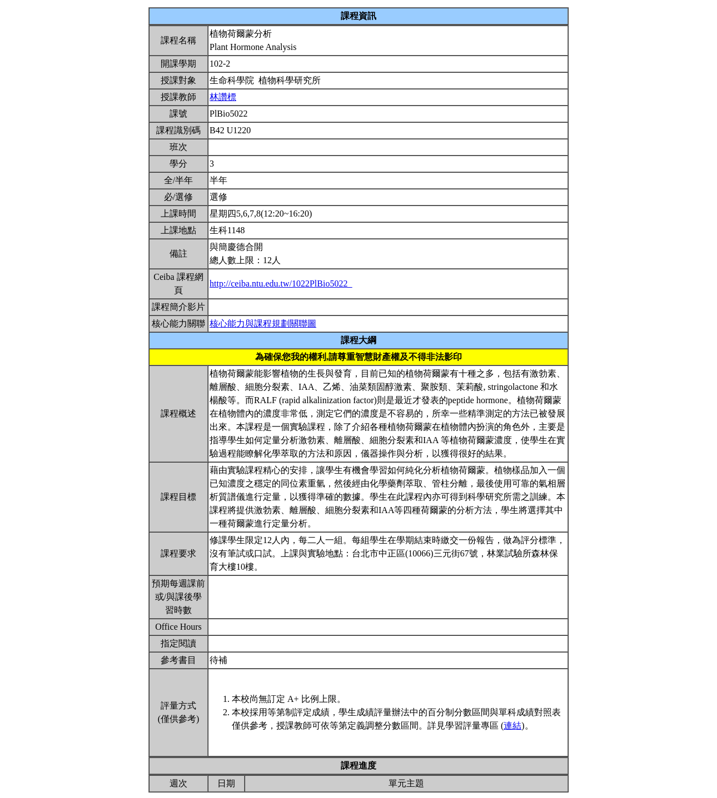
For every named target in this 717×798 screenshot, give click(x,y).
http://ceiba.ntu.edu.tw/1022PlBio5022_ (281, 283)
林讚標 (223, 97)
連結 (512, 725)
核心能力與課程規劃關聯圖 (263, 323)
